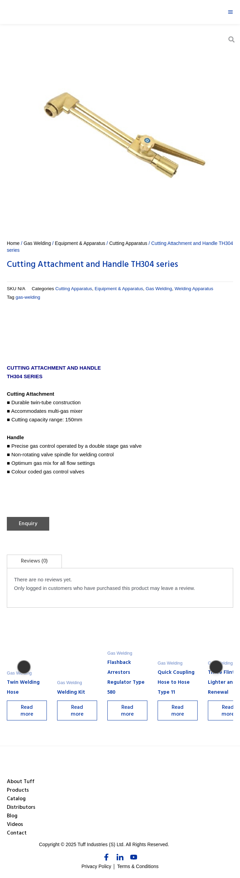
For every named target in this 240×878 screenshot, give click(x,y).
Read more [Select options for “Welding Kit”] (78, 711)
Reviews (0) (34, 561)
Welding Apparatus (194, 288)
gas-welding (28, 297)
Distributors (21, 807)
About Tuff (21, 782)
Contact (17, 833)
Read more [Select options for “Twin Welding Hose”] (27, 711)
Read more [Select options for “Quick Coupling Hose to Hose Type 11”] (180, 711)
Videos (15, 824)
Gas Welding (37, 243)
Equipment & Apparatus (80, 243)
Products (18, 790)
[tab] (34, 561)
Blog (12, 816)
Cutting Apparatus (128, 243)
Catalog (16, 799)
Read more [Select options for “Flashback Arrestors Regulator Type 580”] (129, 711)
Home (13, 243)
